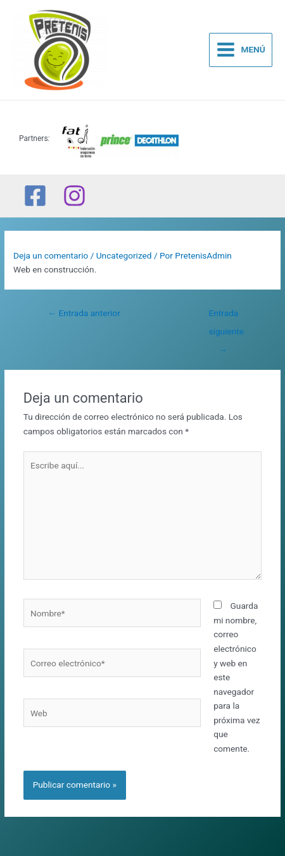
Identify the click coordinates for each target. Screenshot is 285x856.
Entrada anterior (84, 313)
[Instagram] (74, 195)
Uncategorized (124, 255)
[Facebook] (35, 195)
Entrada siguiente (226, 316)
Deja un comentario (50, 255)
